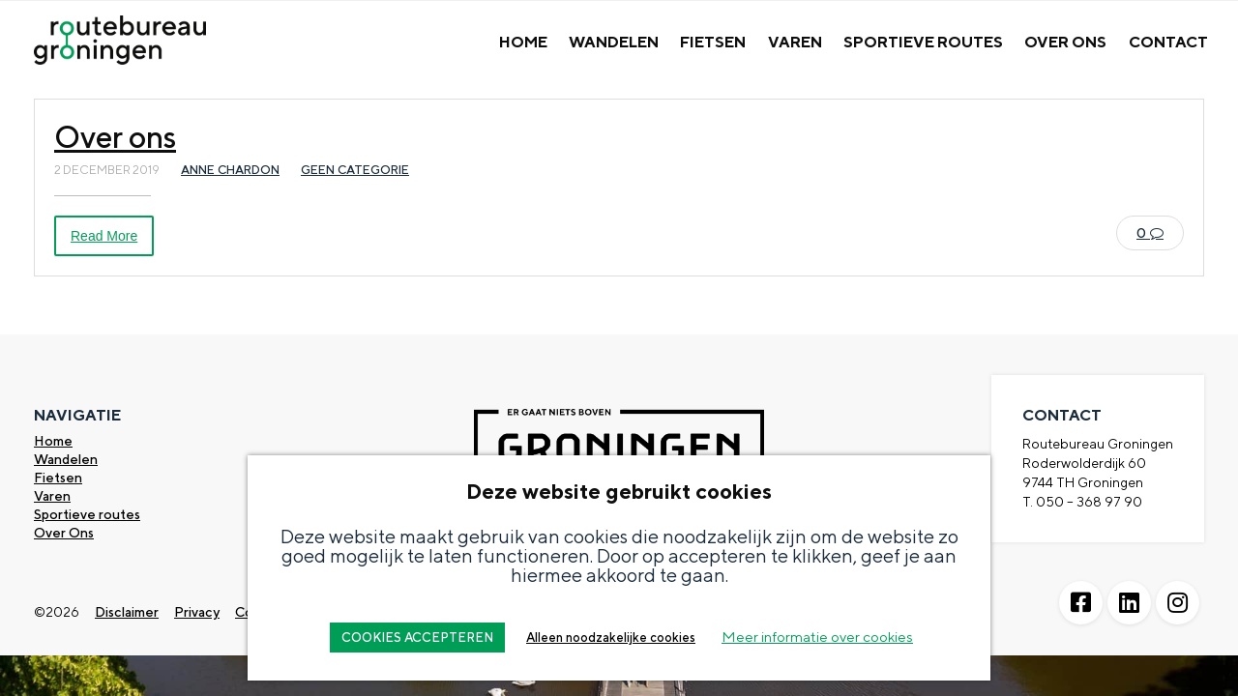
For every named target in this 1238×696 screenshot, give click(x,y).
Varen (795, 42)
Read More (104, 236)
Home (523, 42)
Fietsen (713, 42)
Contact (1168, 42)
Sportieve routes (87, 514)
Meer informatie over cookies (817, 636)
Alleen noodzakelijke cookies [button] (610, 637)
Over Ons (1065, 42)
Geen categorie (355, 169)
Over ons (115, 136)
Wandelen (614, 42)
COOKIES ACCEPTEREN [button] (417, 637)
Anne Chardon (230, 169)
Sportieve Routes (923, 42)
